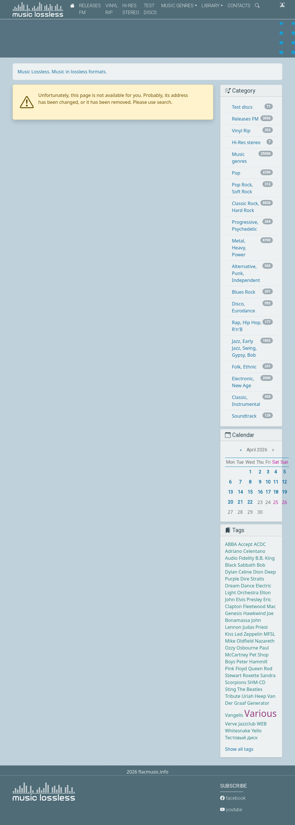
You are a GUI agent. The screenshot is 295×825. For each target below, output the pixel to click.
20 (230, 502)
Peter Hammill (252, 661)
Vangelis (234, 715)
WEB (261, 724)
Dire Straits (252, 579)
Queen (255, 668)
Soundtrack (244, 416)
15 (250, 492)
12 (284, 482)
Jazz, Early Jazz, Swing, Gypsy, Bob (244, 348)
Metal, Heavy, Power (239, 248)
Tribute (232, 696)
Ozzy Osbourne (241, 648)
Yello (256, 730)
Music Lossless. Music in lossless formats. (62, 71)
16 (260, 492)
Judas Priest (255, 627)
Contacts (239, 5)
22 (250, 502)
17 (268, 492)
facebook (233, 798)
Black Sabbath (240, 565)
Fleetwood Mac (259, 606)
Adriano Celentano (245, 551)
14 (240, 492)
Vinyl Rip (111, 9)
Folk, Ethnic (244, 367)
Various (260, 713)
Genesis (233, 613)
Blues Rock (243, 292)
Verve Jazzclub (240, 724)
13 (230, 492)
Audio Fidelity (239, 558)
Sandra (268, 675)
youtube (231, 809)
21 (240, 502)
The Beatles (249, 689)
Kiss (229, 634)
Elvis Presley (249, 599)
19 (284, 492)
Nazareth (265, 641)
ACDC (260, 544)
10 (268, 482)
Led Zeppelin (248, 634)
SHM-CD (256, 682)
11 (275, 482)
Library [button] (211, 5)
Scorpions (235, 682)
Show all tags (239, 749)
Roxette (251, 675)
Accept (245, 544)
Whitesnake (237, 730)
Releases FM (90, 9)
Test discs (150, 9)
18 (275, 492)
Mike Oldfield (239, 641)
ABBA (231, 544)
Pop (236, 173)
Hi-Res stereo (130, 9)
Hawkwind (254, 613)
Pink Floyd (236, 668)
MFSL (269, 634)
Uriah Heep (254, 696)
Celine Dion (251, 572)
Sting (230, 689)
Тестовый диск (241, 737)
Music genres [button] (177, 5)
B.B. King (265, 558)
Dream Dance (239, 586)
